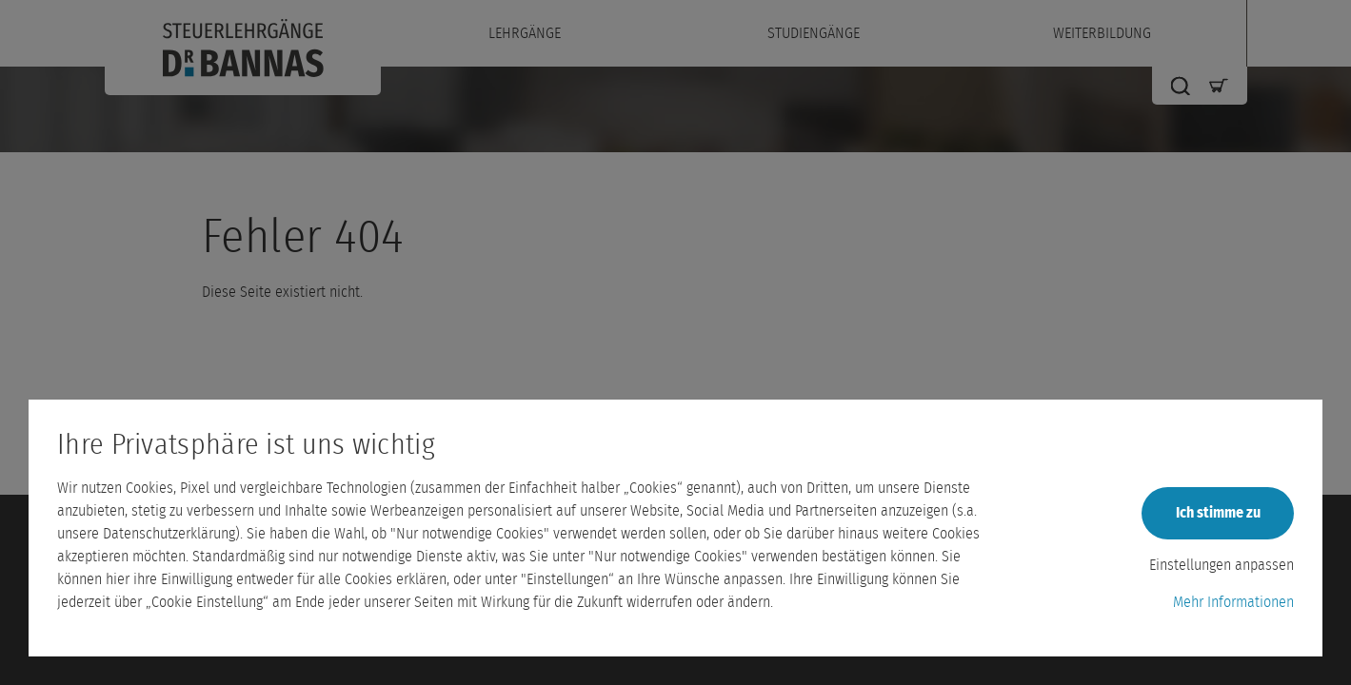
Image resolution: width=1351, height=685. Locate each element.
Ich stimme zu (1218, 512)
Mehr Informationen (1233, 602)
